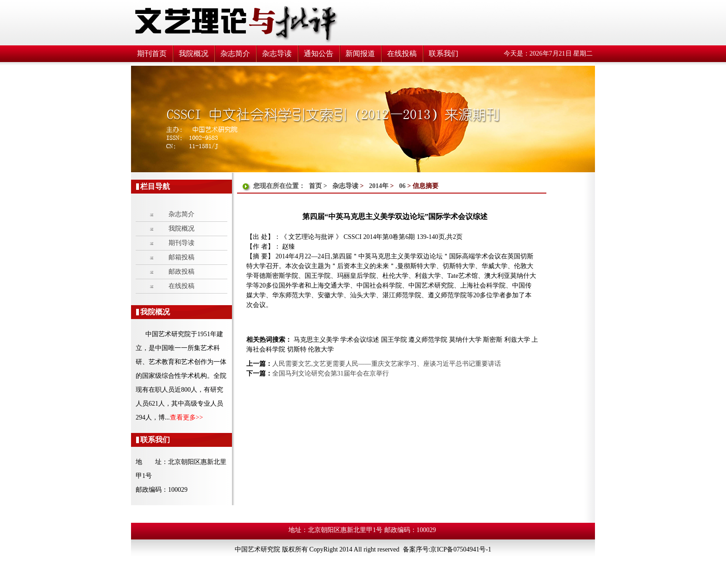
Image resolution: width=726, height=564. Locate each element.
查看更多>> (186, 417)
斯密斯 (493, 339)
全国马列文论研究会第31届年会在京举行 (330, 373)
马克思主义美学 (316, 339)
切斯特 (297, 349)
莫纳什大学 (466, 339)
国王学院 (395, 339)
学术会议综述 (360, 339)
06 (402, 185)
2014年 (378, 185)
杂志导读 (345, 185)
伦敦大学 (321, 349)
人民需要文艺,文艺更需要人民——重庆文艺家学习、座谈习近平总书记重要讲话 (386, 363)
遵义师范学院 (428, 339)
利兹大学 (518, 339)
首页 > (319, 185)
